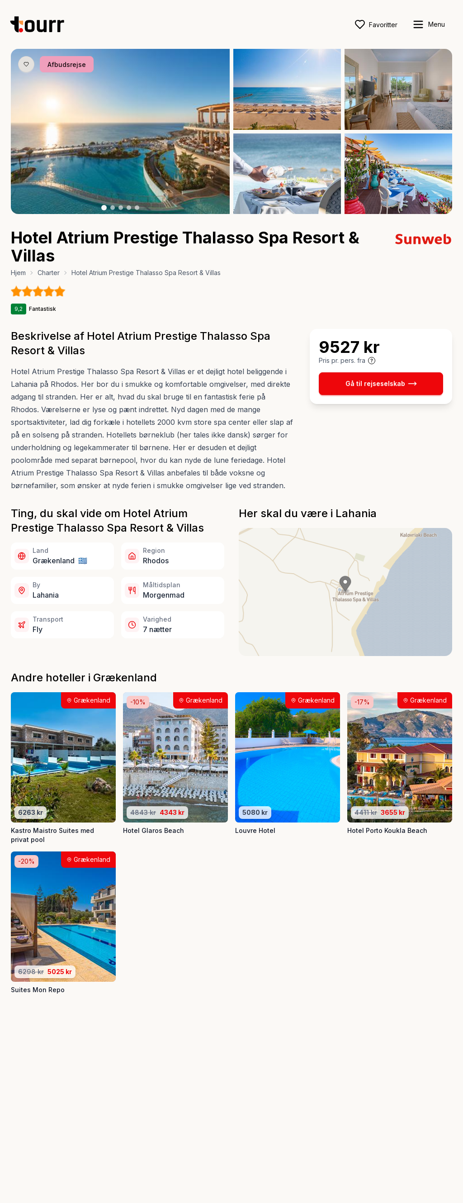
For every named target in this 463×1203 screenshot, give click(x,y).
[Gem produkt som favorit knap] (26, 64)
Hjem (18, 272)
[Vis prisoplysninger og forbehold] (371, 360)
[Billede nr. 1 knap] (104, 207)
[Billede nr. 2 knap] (112, 207)
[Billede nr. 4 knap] (129, 207)
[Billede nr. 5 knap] (137, 207)
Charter (49, 272)
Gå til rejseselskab (381, 383)
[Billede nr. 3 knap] (120, 207)
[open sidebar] (428, 24)
